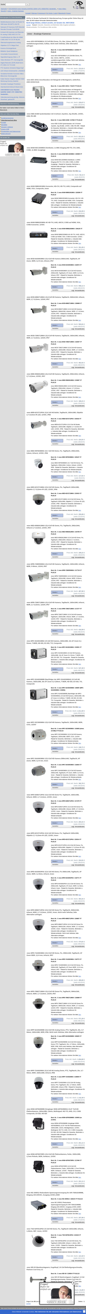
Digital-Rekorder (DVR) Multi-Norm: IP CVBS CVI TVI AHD (12, 64)
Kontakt (27, 13)
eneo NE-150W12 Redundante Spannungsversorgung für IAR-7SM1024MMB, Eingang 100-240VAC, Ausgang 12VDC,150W (55, 1194)
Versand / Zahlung (7, 127)
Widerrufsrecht (6, 133)
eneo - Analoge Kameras (16, 11)
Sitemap (34, 13)
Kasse (69, 13)
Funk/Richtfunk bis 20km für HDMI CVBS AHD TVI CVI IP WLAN (12, 38)
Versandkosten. (80, 73)
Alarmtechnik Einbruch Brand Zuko (12, 87)
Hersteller (4, 125)
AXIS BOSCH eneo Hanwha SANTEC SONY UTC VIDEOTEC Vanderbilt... (33, 9)
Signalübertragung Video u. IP (10, 57)
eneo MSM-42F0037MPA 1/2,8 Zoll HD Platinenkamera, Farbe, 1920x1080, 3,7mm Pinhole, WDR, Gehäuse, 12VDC (54, 1155)
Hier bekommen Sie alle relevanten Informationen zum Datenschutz (58, 1312)
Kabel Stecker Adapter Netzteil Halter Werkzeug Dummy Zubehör (13, 80)
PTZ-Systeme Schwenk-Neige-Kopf (12, 68)
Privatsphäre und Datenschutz (10, 131)
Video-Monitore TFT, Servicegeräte (12, 60)
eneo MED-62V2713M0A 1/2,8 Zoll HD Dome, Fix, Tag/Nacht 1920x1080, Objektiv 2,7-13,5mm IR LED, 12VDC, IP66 (53, 488)
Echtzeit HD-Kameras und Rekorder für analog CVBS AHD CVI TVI (12, 33)
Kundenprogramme (7, 118)
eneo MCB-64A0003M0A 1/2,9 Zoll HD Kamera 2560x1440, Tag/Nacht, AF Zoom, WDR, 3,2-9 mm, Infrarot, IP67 (53, 260)
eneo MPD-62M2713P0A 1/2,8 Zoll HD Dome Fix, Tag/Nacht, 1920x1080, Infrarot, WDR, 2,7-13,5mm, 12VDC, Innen (53, 796)
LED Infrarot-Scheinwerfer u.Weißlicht (13, 71)
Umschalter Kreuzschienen (9, 54)
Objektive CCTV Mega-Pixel (10, 45)
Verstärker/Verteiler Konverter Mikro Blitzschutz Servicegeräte (12, 75)
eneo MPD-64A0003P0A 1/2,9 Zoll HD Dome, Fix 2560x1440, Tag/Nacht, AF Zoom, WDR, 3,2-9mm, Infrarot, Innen (54, 873)
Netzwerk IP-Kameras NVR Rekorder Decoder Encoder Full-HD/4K (13, 28)
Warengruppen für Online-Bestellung (11, 17)
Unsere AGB (5, 129)
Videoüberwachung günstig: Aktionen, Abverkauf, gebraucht (13, 98)
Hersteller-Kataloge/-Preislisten (11, 84)
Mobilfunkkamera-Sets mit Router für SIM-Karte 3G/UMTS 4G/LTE (12, 23)
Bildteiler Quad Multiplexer (9, 51)
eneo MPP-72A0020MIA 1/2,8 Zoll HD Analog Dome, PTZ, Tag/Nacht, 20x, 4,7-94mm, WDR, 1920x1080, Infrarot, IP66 (55, 1072)
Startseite (4, 9)
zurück (28, 25)
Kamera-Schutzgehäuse (8, 48)
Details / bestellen (55, 70)
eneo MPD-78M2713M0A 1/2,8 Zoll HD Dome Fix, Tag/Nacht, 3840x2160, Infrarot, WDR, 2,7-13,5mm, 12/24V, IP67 (53, 993)
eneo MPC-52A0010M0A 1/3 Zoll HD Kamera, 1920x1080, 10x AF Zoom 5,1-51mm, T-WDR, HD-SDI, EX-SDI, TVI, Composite (54, 642)
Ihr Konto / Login (51, 13)
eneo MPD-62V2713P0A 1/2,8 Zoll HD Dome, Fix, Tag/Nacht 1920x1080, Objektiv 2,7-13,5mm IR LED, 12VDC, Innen (53, 834)
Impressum (41, 13)
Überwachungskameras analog (11, 42)
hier (79, 64)
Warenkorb (61, 13)
